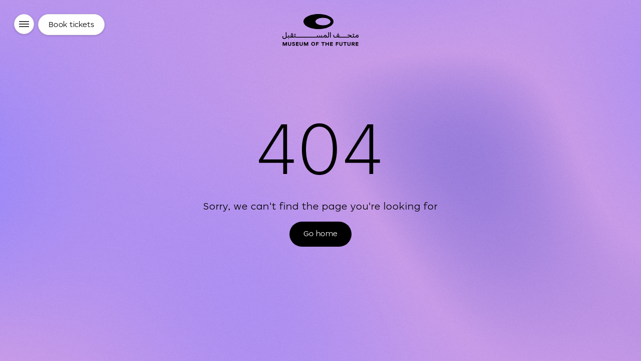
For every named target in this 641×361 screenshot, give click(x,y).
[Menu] (24, 24)
